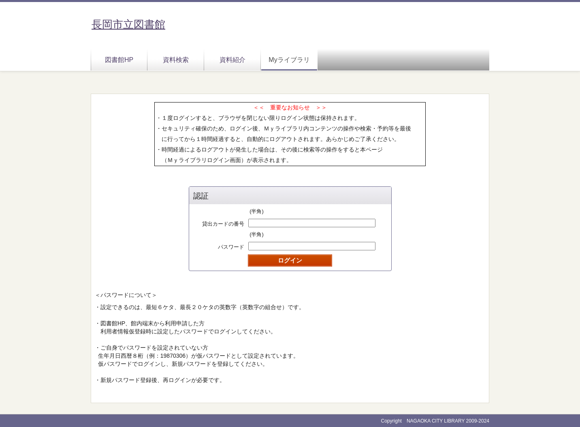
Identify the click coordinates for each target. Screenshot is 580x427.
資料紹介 (232, 59)
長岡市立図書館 (128, 24)
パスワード (231, 247)
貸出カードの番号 (223, 224)
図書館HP (119, 59)
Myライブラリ (289, 59)
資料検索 (176, 59)
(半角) (256, 211)
